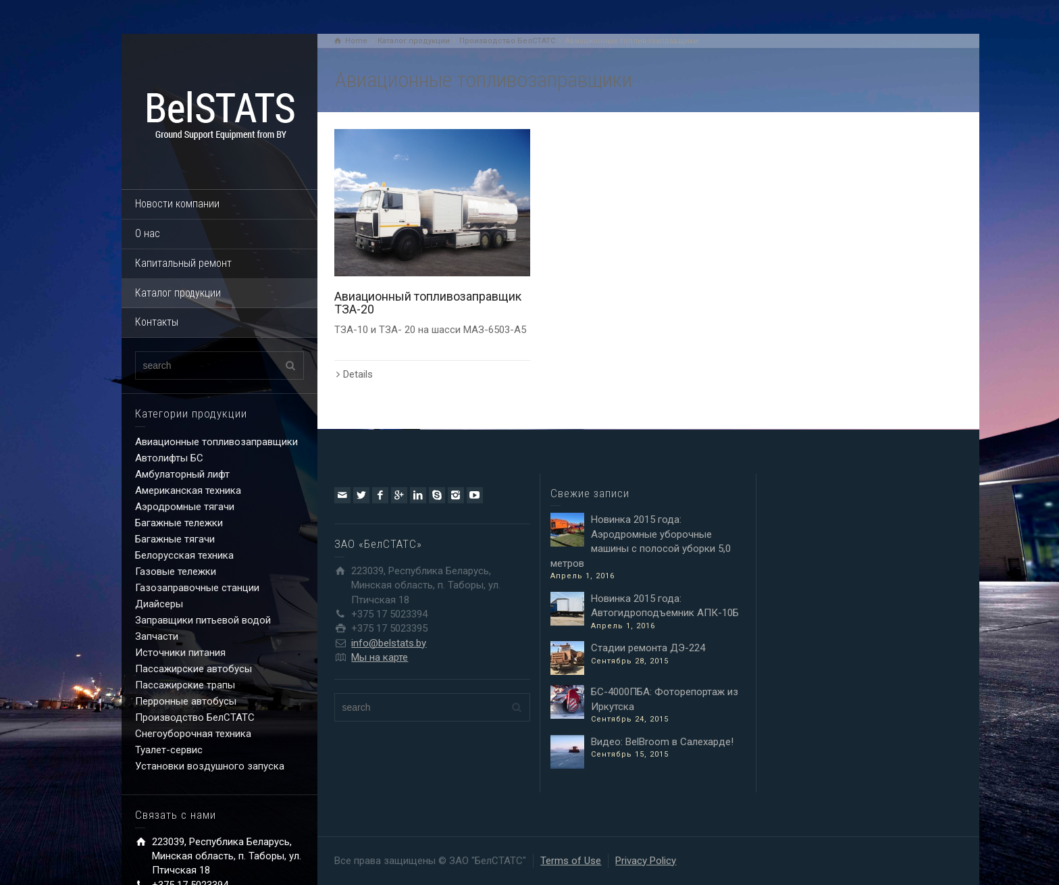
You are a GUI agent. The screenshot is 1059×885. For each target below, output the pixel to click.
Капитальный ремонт (183, 263)
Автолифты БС (169, 458)
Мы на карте (379, 657)
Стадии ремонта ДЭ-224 (648, 648)
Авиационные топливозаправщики (216, 442)
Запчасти (156, 636)
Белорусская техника (184, 555)
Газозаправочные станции (197, 588)
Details (358, 374)
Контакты (156, 321)
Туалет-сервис (169, 750)
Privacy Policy (645, 861)
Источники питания (180, 653)
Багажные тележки (179, 523)
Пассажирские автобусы (193, 669)
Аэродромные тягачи (184, 507)
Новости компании (177, 203)
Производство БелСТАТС (195, 717)
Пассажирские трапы (185, 685)
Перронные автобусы (185, 701)
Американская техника (188, 490)
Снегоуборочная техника (193, 734)
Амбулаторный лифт (182, 474)
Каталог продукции (178, 292)
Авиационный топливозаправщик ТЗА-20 (427, 303)
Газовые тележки (175, 571)
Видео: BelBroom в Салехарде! (662, 742)
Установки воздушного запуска (209, 766)
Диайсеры (159, 604)
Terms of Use (570, 861)
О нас (147, 233)
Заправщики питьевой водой (203, 620)
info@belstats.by (388, 643)
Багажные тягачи (175, 539)
